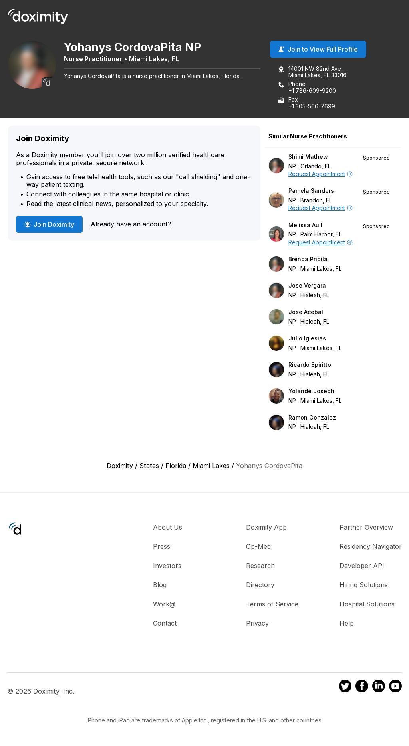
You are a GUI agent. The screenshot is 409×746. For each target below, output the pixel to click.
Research (260, 566)
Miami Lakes (148, 59)
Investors (167, 566)
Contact (165, 623)
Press (161, 546)
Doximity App (266, 527)
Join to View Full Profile (318, 49)
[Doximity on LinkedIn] (378, 687)
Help (347, 623)
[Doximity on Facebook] (361, 687)
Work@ (164, 604)
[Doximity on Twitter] (345, 687)
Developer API (362, 566)
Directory (260, 585)
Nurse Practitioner (93, 59)
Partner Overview (366, 527)
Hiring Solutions (364, 585)
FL (175, 59)
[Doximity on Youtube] (395, 687)
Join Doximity (49, 224)
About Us (167, 527)
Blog (160, 585)
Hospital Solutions (367, 604)
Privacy (257, 623)
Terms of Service (272, 604)
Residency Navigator (371, 546)
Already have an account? (131, 224)
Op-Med (258, 546)
